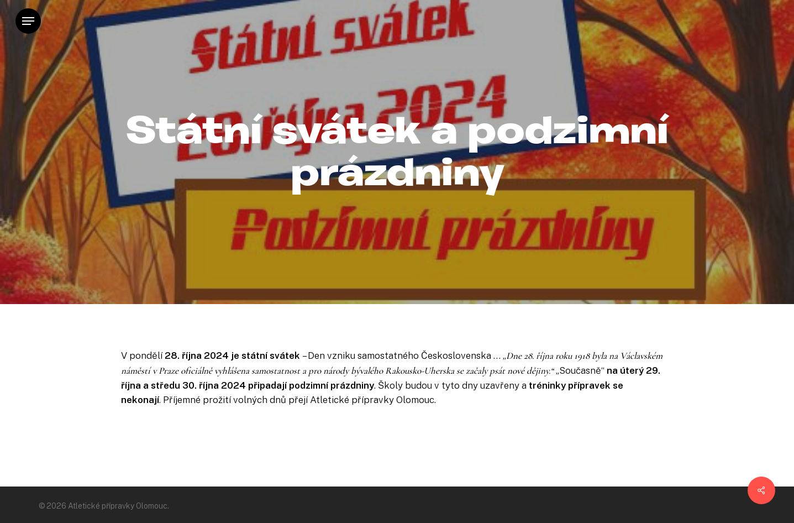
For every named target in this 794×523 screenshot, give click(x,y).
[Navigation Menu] (28, 21)
